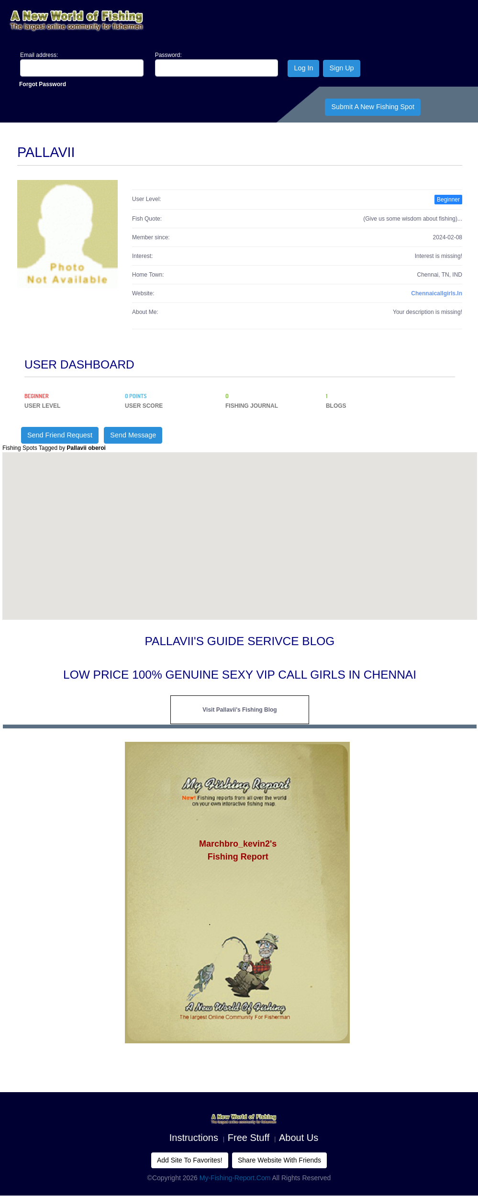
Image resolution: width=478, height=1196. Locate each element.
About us (298, 1137)
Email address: (39, 55)
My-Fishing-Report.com (235, 1178)
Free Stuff (248, 1137)
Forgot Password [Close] (42, 84)
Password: (168, 55)
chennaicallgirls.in (436, 293)
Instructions (193, 1137)
